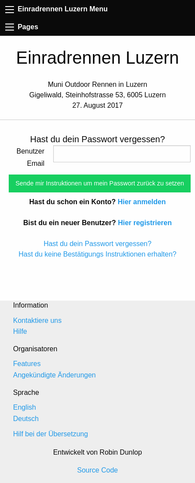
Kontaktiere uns (37, 320)
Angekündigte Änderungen (54, 375)
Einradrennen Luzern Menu (56, 9)
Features (27, 363)
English (24, 407)
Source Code (97, 470)
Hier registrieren (145, 222)
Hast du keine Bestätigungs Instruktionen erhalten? (97, 254)
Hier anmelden (142, 202)
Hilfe (20, 331)
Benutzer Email (30, 157)
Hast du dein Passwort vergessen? (97, 243)
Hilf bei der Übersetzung (50, 434)
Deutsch (26, 418)
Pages (21, 27)
